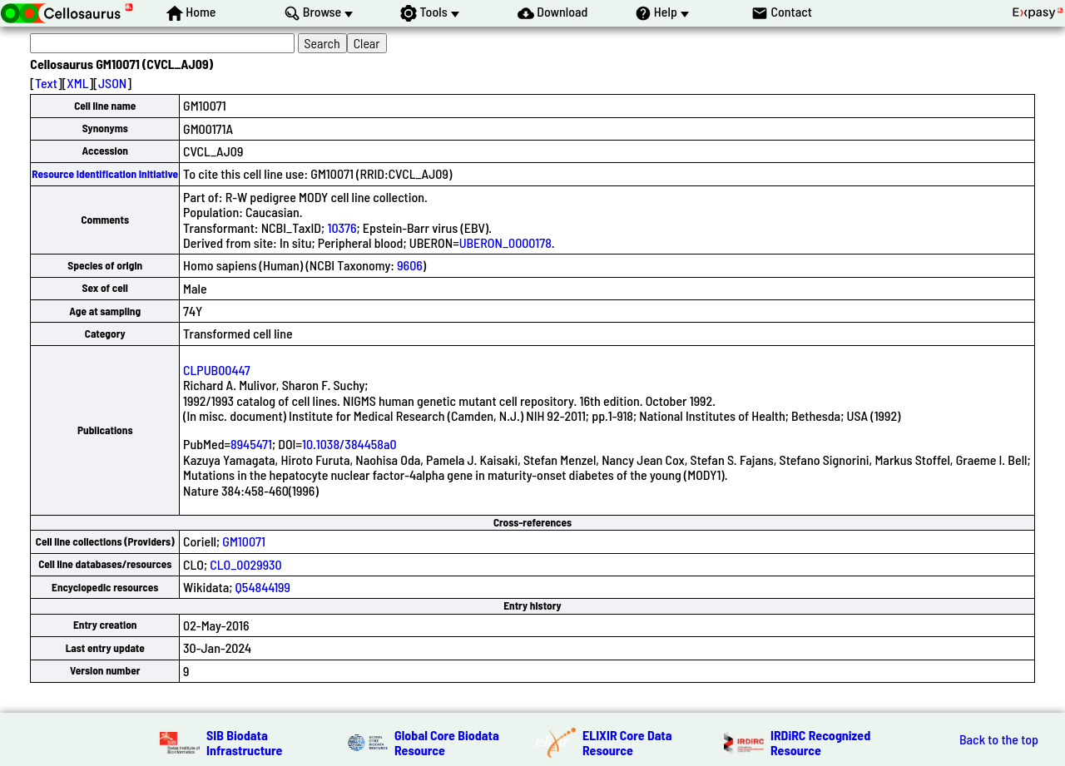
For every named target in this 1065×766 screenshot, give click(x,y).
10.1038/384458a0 (349, 444)
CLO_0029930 (245, 564)
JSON (112, 83)
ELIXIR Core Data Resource (627, 742)
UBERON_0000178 (505, 242)
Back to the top (998, 739)
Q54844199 (262, 587)
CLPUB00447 (216, 370)
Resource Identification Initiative (105, 173)
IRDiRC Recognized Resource (820, 742)
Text (46, 83)
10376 (341, 227)
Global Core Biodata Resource (446, 742)
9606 (410, 265)
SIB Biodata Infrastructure (244, 742)
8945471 (251, 444)
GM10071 (243, 541)
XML (77, 83)
